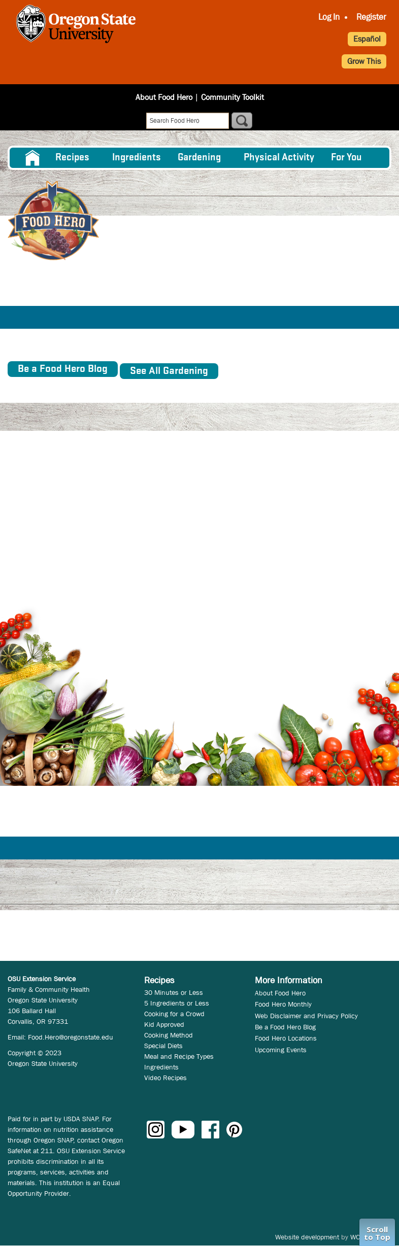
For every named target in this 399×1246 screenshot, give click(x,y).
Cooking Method (168, 1035)
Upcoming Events (281, 1049)
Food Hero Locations (286, 1038)
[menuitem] (32, 158)
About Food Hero (164, 97)
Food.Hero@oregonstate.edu (70, 1037)
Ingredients (136, 158)
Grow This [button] (364, 61)
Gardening (199, 158)
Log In (329, 17)
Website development (307, 1236)
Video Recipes (165, 1077)
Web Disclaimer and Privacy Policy (306, 1015)
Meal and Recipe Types (179, 1056)
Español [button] (367, 38)
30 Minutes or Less (173, 992)
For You (346, 158)
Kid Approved (164, 1024)
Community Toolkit (232, 97)
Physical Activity (279, 158)
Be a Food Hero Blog (285, 1026)
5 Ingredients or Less (176, 1003)
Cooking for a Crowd (174, 1013)
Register (371, 17)
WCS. (358, 1236)
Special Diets (163, 1045)
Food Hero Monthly (283, 1004)
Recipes (72, 158)
